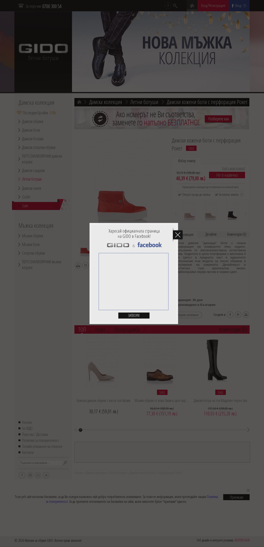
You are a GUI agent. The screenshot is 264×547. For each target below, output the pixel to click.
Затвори (133, 315)
